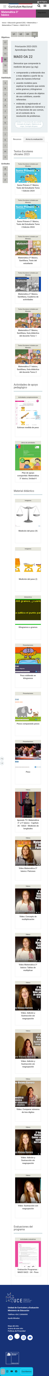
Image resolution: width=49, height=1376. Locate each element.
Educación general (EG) (16, 23)
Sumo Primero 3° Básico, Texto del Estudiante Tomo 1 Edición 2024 (28, 188)
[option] (7, 1372)
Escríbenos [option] (26, 1371)
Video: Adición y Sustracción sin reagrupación (28, 1016)
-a (2, 763)
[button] (38, 4)
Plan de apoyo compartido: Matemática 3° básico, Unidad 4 (28, 476)
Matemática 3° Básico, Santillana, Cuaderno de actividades (28, 297)
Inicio (4, 23)
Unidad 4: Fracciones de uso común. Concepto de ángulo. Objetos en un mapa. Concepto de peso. (29, 124)
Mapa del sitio (13, 1326)
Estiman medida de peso (28, 427)
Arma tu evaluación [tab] (34, 139)
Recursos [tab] (17, 139)
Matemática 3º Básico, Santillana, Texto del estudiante (28, 261)
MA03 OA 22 (25, 25)
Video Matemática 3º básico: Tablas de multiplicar (28, 967)
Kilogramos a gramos (28, 627)
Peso (28, 772)
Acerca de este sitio (15, 1328)
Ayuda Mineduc (14, 1318)
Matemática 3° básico (9, 13)
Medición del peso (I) (28, 579)
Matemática (31, 23)
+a (2, 758)
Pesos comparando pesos (28, 724)
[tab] (38, 4)
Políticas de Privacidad (16, 1331)
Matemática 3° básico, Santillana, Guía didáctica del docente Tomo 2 (28, 369)
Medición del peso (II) (28, 531)
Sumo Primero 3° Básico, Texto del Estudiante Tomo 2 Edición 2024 (28, 224)
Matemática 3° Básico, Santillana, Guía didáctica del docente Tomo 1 (28, 333)
